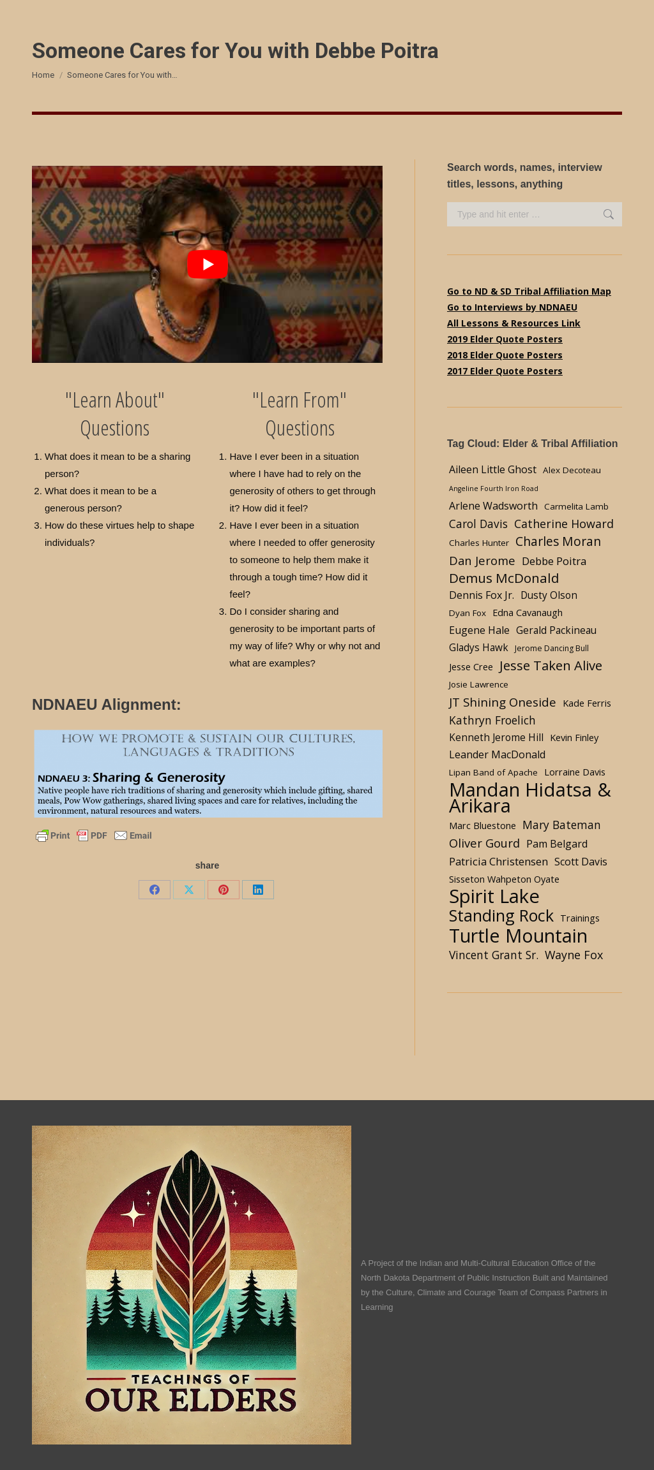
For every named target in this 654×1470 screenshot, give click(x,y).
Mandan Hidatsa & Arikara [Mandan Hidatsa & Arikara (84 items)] (530, 798)
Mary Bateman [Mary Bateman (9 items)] (561, 824)
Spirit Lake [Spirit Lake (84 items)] (494, 896)
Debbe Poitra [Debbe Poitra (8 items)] (554, 561)
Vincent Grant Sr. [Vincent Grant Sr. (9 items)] (493, 954)
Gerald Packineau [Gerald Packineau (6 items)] (556, 630)
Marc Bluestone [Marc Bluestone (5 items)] (482, 825)
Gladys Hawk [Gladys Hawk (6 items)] (478, 647)
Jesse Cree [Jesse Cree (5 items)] (471, 666)
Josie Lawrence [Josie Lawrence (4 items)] (478, 684)
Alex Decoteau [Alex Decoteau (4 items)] (572, 470)
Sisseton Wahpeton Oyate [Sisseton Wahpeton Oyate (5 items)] (504, 878)
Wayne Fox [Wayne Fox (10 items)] (574, 954)
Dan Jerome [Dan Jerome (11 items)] (482, 560)
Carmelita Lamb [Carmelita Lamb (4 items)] (576, 506)
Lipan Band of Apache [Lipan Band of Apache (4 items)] (493, 772)
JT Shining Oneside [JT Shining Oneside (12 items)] (502, 702)
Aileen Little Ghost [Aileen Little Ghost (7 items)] (492, 469)
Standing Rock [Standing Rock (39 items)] (501, 915)
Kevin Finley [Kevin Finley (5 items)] (574, 737)
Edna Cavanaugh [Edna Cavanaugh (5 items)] (527, 612)
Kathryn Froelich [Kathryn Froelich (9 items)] (492, 720)
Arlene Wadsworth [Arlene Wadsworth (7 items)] (493, 506)
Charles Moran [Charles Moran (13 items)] (558, 541)
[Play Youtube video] (207, 264)
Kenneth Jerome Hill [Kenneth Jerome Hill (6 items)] (496, 737)
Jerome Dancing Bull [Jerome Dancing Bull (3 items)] (552, 648)
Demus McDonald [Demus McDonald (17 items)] (504, 578)
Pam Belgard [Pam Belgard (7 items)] (557, 844)
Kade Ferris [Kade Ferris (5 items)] (587, 702)
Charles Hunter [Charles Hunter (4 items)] (479, 542)
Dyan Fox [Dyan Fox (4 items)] (467, 613)
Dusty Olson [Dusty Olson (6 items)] (549, 595)
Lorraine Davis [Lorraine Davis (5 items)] (574, 771)
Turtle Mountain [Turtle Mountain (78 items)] (518, 935)
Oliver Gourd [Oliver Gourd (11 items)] (484, 843)
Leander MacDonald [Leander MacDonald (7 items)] (497, 754)
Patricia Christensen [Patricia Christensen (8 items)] (498, 861)
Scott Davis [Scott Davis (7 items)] (580, 862)
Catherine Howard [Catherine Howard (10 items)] (564, 523)
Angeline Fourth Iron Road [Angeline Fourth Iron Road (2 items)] (493, 488)
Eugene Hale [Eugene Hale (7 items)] (479, 630)
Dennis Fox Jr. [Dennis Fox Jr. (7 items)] (481, 595)
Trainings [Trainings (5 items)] (580, 917)
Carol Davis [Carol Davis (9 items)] (478, 523)
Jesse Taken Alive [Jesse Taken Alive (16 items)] (550, 665)
